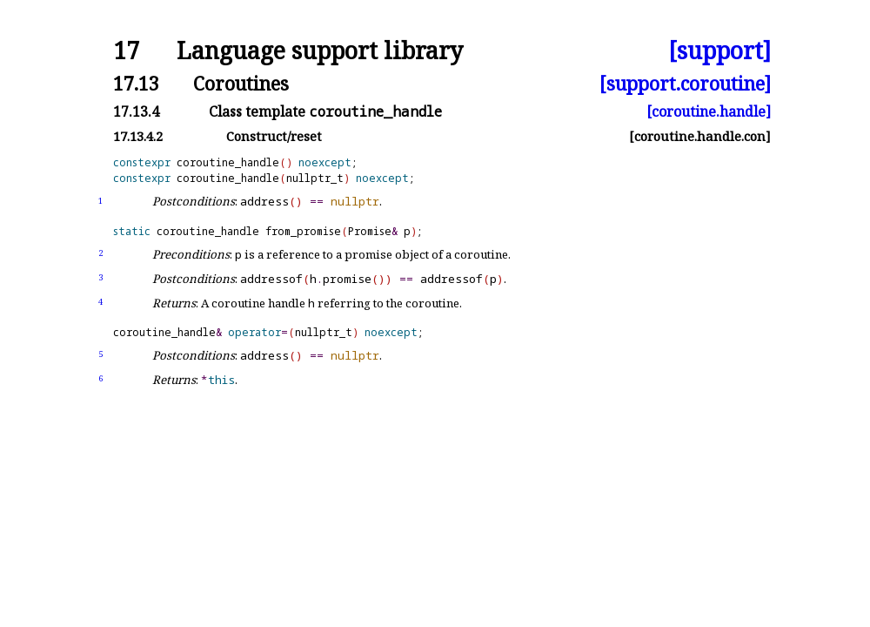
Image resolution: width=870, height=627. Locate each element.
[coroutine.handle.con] (700, 136)
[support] (719, 51)
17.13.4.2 (138, 136)
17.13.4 (136, 111)
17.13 (136, 83)
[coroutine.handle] (708, 111)
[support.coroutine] (685, 83)
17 (126, 51)
